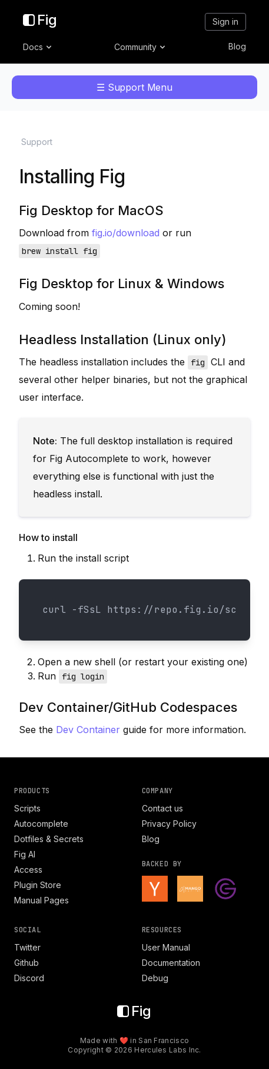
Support (36, 142)
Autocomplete (41, 824)
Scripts (27, 808)
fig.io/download (126, 233)
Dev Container (88, 729)
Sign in (225, 22)
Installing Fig (72, 176)
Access (28, 870)
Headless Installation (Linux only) (123, 339)
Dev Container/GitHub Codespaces (128, 707)
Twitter (27, 947)
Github (26, 963)
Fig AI (24, 854)
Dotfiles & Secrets (49, 839)
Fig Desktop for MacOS (91, 210)
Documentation (171, 963)
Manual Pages (41, 900)
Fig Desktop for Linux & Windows (121, 283)
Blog (237, 46)
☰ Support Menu (134, 87)
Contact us (162, 808)
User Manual (166, 947)
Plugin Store (37, 885)
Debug (155, 978)
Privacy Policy (169, 824)
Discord (29, 978)
